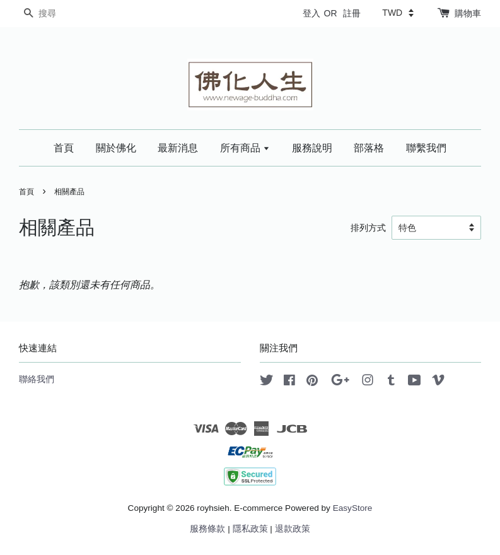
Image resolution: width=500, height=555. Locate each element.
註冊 (352, 13)
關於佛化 (116, 148)
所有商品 (245, 148)
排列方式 (368, 228)
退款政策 (292, 529)
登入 (311, 13)
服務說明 (312, 148)
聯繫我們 (426, 148)
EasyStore (353, 508)
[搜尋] (57, 13)
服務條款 (207, 529)
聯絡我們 (36, 379)
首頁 (64, 148)
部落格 (369, 148)
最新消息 (178, 148)
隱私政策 (250, 529)
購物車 (468, 13)
